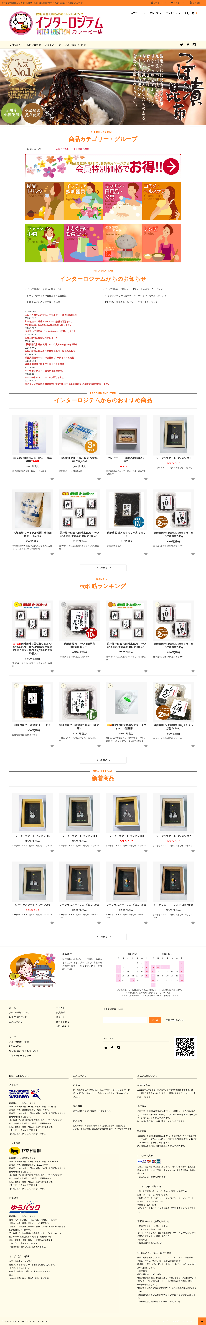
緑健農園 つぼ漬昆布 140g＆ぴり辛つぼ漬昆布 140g (173, 535)
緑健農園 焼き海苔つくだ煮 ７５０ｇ (126, 534)
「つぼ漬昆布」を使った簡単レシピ (44, 289)
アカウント (158, 2)
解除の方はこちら (175, 1019)
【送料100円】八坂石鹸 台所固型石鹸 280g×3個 (79, 460)
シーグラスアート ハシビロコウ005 (126, 904)
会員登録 (196, 2)
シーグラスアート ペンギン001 (173, 458)
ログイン (177, 2)
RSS (11, 1046)
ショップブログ (53, 44)
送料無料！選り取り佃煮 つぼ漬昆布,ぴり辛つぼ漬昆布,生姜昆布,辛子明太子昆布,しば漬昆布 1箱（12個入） (32, 648)
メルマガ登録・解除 (75, 44)
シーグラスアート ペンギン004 (79, 836)
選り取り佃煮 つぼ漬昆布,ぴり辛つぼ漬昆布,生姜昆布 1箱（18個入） (79, 534)
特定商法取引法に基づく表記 (23, 1051)
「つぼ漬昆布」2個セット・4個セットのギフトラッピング (134, 289)
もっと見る (103, 567)
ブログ (12, 1037)
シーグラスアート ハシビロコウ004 (173, 905)
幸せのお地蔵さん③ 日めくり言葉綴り (32, 460)
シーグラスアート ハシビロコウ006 (79, 904)
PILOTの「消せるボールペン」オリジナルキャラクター (132, 302)
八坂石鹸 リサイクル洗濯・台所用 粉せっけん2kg (32, 534)
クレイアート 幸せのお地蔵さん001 (126, 460)
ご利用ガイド (16, 44)
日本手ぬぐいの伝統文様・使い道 (43, 302)
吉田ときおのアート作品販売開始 (72, 149)
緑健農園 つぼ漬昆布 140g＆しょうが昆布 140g (173, 727)
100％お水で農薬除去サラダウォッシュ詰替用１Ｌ (126, 727)
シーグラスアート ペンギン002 (173, 836)
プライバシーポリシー (20, 1055)
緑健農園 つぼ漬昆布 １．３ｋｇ (32, 725)
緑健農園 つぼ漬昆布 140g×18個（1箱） (79, 727)
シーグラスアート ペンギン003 (126, 836)
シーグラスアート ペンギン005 (32, 836)
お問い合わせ (34, 44)
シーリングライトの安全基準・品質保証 (46, 295)
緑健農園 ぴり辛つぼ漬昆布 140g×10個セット (79, 645)
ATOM (18, 1046)
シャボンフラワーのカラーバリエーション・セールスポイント (136, 295)
